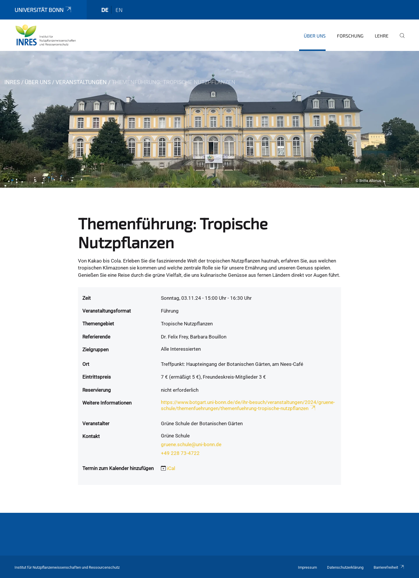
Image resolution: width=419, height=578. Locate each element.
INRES (12, 82)
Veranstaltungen (81, 82)
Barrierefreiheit (389, 567)
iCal (171, 468)
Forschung (350, 35)
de (104, 9)
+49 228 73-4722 (180, 453)
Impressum (307, 567)
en (119, 9)
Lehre (381, 35)
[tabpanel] (209, 119)
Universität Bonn (43, 9)
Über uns (315, 35)
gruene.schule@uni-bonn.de (191, 444)
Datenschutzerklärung (345, 567)
